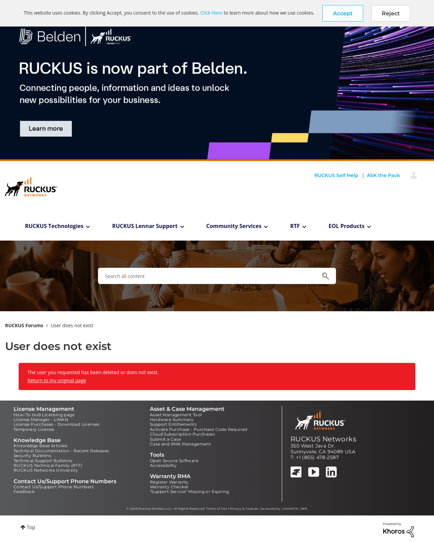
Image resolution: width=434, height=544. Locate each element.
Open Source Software (174, 460)
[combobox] (217, 276)
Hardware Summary (172, 419)
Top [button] (31, 527)
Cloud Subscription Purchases (182, 434)
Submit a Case (165, 439)
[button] (342, 13)
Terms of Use (216, 508)
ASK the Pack (383, 175)
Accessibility (163, 465)
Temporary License (34, 429)
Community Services (233, 226)
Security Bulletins (32, 455)
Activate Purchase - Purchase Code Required (199, 429)
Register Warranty (169, 482)
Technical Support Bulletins (43, 460)
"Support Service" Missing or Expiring (189, 491)
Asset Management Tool (176, 414)
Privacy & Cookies (244, 508)
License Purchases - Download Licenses (57, 424)
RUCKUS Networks (323, 439)
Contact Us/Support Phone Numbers (54, 486)
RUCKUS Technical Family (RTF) (48, 465)
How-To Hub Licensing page (44, 414)
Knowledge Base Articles (40, 445)
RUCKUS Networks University (46, 470)
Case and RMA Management (180, 443)
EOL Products (346, 226)
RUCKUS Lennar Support (145, 226)
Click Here (211, 13)
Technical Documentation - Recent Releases (61, 450)
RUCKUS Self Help (336, 175)
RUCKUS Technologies (54, 226)
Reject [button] (391, 13)
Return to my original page (56, 380)
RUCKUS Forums (24, 325)
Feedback (24, 491)
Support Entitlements (173, 424)
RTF (295, 226)
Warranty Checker (169, 486)
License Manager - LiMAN (41, 419)
